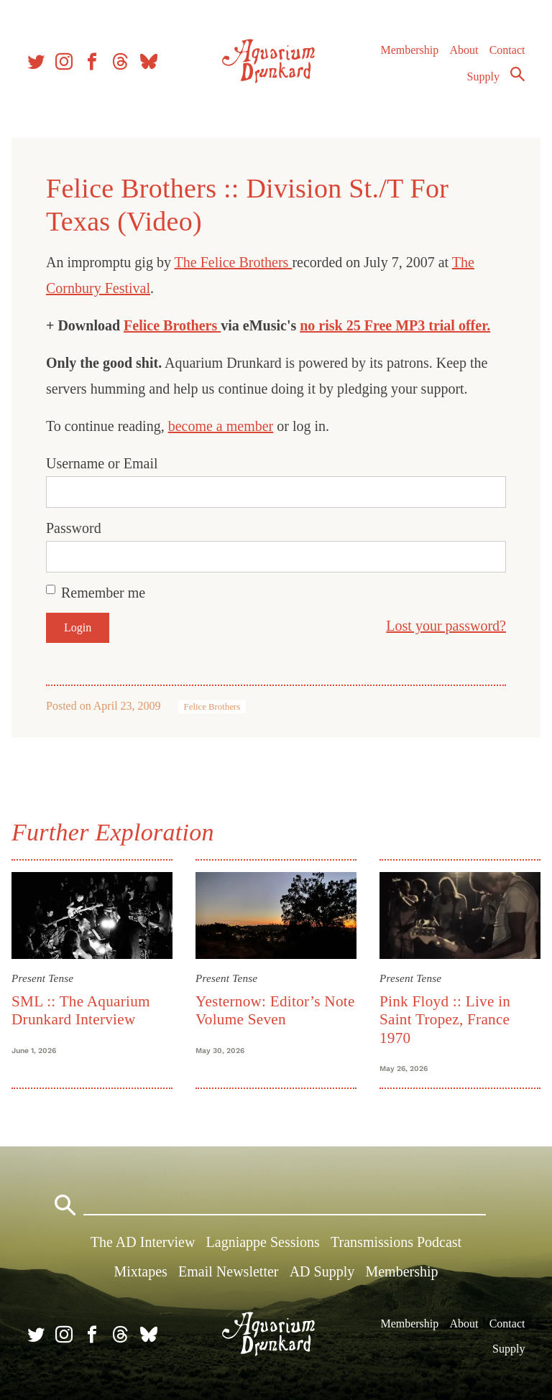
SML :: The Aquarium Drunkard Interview (81, 1010)
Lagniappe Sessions (263, 1242)
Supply (483, 76)
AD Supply (322, 1271)
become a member (221, 426)
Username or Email (102, 463)
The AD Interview (143, 1242)
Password (73, 528)
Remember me (103, 593)
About (463, 50)
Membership (409, 50)
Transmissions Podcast (396, 1242)
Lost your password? (446, 626)
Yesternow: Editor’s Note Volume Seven (275, 1010)
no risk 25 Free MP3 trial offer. (395, 325)
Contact (507, 50)
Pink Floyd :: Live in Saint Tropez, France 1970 (445, 1020)
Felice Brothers (170, 325)
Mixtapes (140, 1271)
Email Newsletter (228, 1271)
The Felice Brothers (234, 262)
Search (517, 74)
